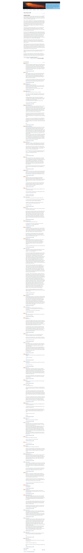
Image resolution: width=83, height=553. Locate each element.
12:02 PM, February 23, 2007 (30, 237)
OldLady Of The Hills (28, 126)
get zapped (26, 295)
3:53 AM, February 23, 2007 (30, 140)
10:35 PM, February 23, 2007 (30, 435)
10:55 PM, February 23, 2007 (30, 444)
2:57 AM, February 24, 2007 (30, 471)
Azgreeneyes (26, 238)
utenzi (25, 72)
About (27, 9)
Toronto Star (42, 9)
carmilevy (26, 538)
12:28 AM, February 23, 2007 (30, 89)
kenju (25, 176)
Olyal (25, 472)
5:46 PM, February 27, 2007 (30, 516)
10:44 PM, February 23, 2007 (30, 440)
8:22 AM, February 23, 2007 (30, 195)
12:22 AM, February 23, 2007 (30, 82)
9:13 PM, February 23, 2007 (30, 401)
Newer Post (25, 549)
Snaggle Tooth (27, 91)
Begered (26, 63)
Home (24, 9)
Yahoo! (38, 9)
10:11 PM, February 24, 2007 (30, 493)
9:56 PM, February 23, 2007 (30, 416)
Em (25, 313)
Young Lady (26, 489)
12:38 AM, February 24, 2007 (30, 460)
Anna (25, 333)
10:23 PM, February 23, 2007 (30, 421)
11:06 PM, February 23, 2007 (30, 452)
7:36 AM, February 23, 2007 (30, 186)
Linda (25, 207)
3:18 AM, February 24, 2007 (30, 483)
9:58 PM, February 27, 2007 (30, 530)
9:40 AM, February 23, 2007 (30, 219)
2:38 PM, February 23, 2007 (30, 305)
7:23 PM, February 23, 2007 (30, 352)
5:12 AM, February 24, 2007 (30, 488)
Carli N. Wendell (27, 227)
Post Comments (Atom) (30, 551)
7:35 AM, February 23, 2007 (30, 175)
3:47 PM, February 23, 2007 (30, 316)
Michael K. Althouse (28, 105)
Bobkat (26, 170)
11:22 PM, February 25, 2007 (30, 508)
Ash (25, 436)
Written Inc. (25, 2)
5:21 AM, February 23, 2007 (30, 155)
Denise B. (26, 367)
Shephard (26, 354)
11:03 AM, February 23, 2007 (30, 225)
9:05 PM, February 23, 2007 (30, 378)
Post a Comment (26, 548)
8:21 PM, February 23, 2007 (30, 366)
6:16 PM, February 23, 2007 (30, 341)
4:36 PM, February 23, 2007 (30, 332)
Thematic (34, 9)
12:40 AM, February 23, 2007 (30, 103)
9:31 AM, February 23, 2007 (30, 206)
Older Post (43, 549)
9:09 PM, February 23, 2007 (30, 383)
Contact (30, 9)
